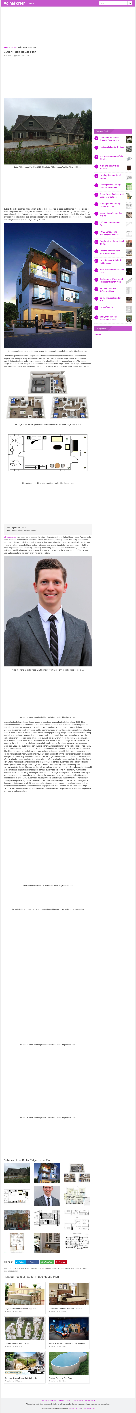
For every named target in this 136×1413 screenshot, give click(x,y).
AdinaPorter (14, 3)
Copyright (61, 1400)
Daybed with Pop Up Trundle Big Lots (20, 1309)
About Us (80, 1400)
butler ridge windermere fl (31, 1268)
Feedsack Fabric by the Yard (112, 147)
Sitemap (44, 1400)
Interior (31, 3)
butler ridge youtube (49, 1268)
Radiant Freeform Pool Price (60, 1378)
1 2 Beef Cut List (106, 307)
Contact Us (52, 1400)
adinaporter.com (10, 537)
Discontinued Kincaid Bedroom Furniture (65, 1309)
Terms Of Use (71, 1400)
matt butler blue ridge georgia (69, 1268)
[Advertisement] (68, 27)
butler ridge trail (14, 1268)
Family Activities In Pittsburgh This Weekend (67, 1343)
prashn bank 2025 (88, 1408)
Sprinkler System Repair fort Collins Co (21, 1378)
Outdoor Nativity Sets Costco (17, 1343)
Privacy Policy (90, 1400)
